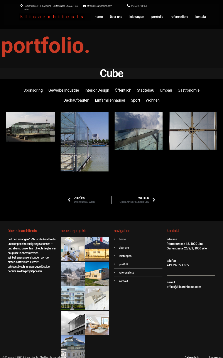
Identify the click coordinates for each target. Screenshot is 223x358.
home (99, 17)
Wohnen (153, 100)
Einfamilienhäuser (110, 100)
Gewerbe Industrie (63, 90)
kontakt (200, 17)
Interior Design (97, 90)
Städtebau (145, 90)
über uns (116, 17)
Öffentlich (123, 90)
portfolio (157, 17)
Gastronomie (188, 90)
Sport (135, 100)
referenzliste (179, 17)
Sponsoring (33, 90)
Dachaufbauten (76, 100)
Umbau (166, 90)
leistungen (136, 17)
